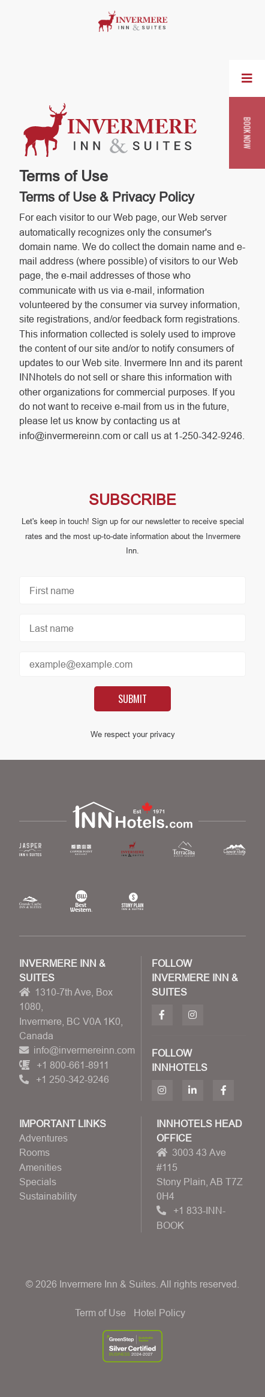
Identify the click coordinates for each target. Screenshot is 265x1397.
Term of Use (100, 1312)
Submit (132, 699)
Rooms (34, 1152)
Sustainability (48, 1196)
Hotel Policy (159, 1312)
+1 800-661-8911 (73, 1065)
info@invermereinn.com (84, 1050)
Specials (37, 1181)
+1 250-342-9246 (72, 1079)
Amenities (40, 1167)
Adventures (43, 1138)
